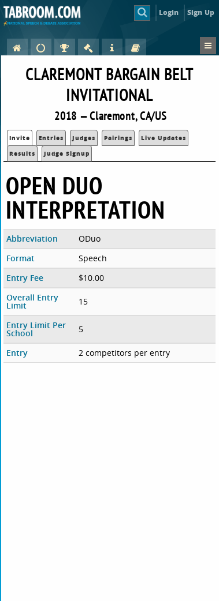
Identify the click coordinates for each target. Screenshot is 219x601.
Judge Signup (67, 153)
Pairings (118, 138)
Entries (51, 138)
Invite (19, 138)
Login (169, 12)
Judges (83, 138)
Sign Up (200, 12)
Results (22, 153)
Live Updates (163, 138)
